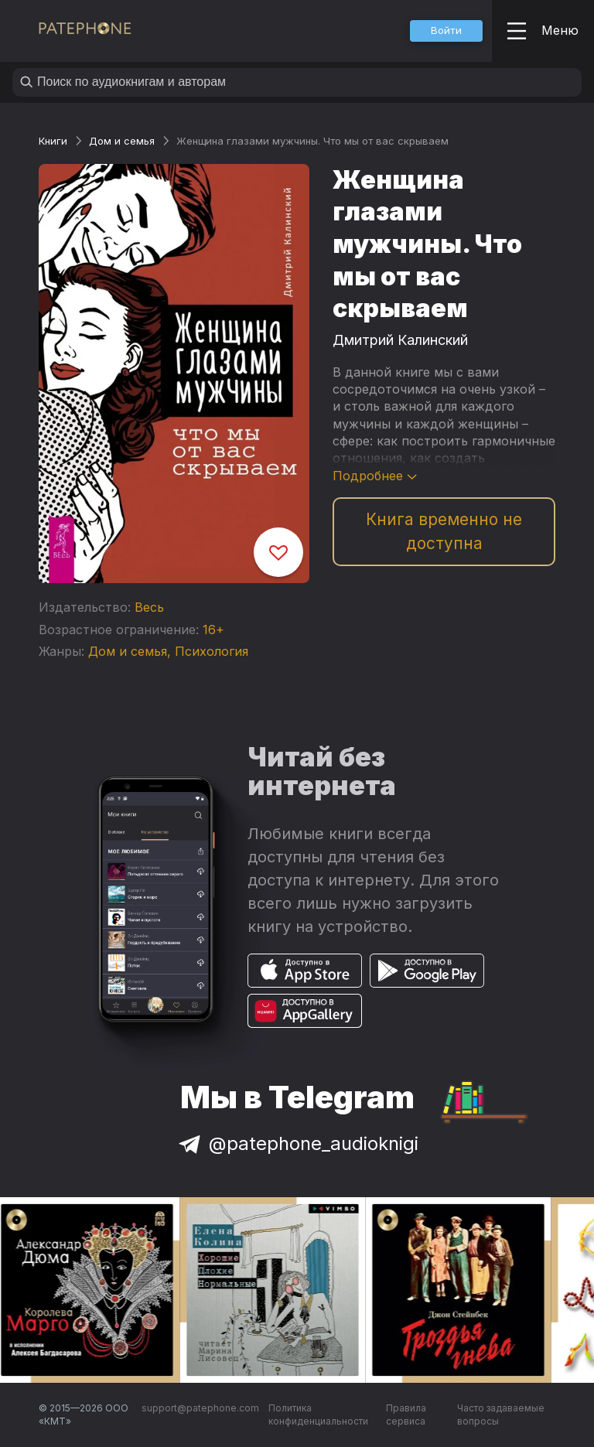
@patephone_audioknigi (297, 1143)
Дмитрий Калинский (400, 340)
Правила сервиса (406, 1415)
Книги (53, 141)
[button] (446, 31)
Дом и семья (122, 141)
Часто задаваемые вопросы (500, 1415)
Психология (211, 651)
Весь (149, 607)
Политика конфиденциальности (318, 1415)
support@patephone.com (200, 1408)
